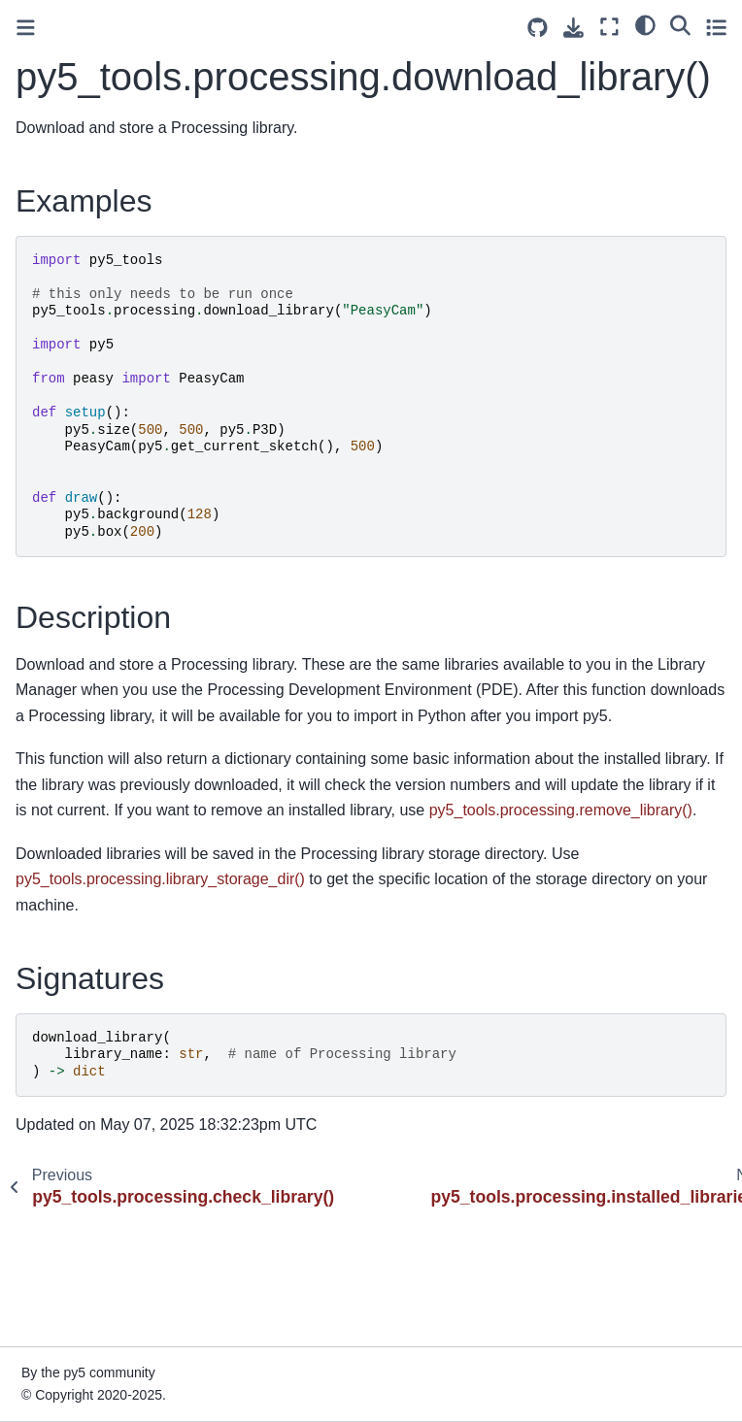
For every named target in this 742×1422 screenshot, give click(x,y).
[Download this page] (573, 28)
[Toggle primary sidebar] (26, 28)
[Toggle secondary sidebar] (716, 27)
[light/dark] (645, 24)
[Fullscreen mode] (609, 27)
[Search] (680, 24)
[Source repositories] (538, 28)
